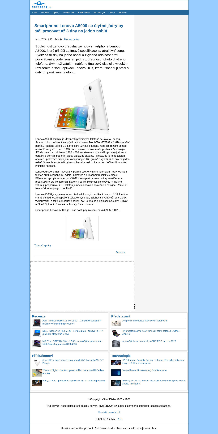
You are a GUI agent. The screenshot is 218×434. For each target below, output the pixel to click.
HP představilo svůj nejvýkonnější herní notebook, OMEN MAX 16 (151, 332)
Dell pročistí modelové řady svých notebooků (145, 320)
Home (34, 12)
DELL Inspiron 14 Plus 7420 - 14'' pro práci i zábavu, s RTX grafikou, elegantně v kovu (73, 332)
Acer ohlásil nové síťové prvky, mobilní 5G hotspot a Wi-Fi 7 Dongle (73, 361)
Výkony (56, 12)
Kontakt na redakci (109, 412)
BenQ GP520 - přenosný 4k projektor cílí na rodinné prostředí (74, 380)
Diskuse (120, 252)
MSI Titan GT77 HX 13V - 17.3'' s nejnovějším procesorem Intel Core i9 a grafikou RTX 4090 (72, 343)
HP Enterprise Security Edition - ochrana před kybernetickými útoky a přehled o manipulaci (153, 361)
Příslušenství (84, 12)
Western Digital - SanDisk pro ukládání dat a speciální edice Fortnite (73, 372)
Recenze (45, 12)
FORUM (123, 12)
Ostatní (112, 12)
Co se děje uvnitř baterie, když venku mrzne (144, 370)
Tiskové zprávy (71, 39)
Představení (68, 12)
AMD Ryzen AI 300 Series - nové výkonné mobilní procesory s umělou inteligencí (153, 382)
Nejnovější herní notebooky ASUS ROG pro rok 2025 (149, 341)
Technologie (99, 12)
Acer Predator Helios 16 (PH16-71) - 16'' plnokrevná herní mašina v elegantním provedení (72, 322)
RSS (119, 419)
